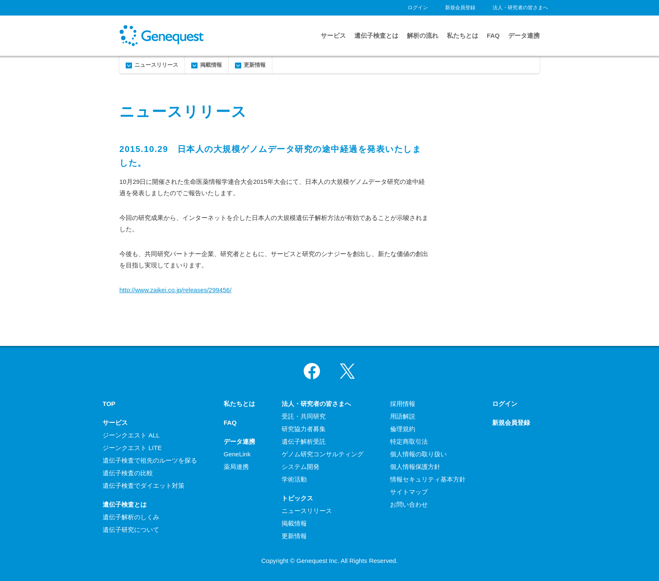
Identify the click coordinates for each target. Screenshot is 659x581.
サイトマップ (409, 491)
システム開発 (300, 466)
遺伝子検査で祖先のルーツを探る (150, 460)
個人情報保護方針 (415, 466)
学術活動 (294, 479)
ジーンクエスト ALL (131, 435)
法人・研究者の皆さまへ (520, 7)
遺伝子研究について (131, 529)
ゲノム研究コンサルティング (323, 454)
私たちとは (462, 35)
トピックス (297, 498)
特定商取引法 (409, 441)
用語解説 (402, 416)
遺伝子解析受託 (304, 441)
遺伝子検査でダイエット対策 (144, 485)
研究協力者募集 (304, 428)
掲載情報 (211, 65)
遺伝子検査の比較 (128, 472)
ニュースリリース (156, 65)
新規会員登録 (460, 7)
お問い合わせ (409, 504)
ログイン (418, 7)
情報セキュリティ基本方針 (428, 479)
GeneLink (237, 454)
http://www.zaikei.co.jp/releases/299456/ (175, 289)
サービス (333, 35)
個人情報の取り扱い (418, 454)
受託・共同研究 (304, 416)
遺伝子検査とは (376, 35)
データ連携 (524, 35)
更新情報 (255, 65)
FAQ (493, 35)
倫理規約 (402, 428)
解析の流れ (422, 35)
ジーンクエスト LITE (132, 447)
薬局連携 (236, 466)
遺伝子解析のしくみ (131, 517)
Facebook (311, 371)
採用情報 (402, 403)
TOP (109, 403)
